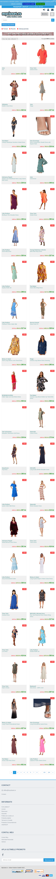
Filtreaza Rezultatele (8, 24)
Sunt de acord (40, 4)
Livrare (4, 809)
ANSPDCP (5, 824)
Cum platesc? (6, 807)
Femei (5, 29)
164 (49, 772)
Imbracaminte (23, 29)
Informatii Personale (7, 839)
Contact (4, 794)
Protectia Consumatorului (9, 822)
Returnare (4, 811)
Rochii (12, 29)
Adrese (4, 842)
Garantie (4, 813)
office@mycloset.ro (9, 790)
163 (44, 772)
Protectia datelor (6, 818)
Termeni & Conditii (7, 820)
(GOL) (44, 14)
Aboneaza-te (49, 860)
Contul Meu (5, 837)
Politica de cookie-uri (8, 816)
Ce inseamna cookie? (29, 4)
